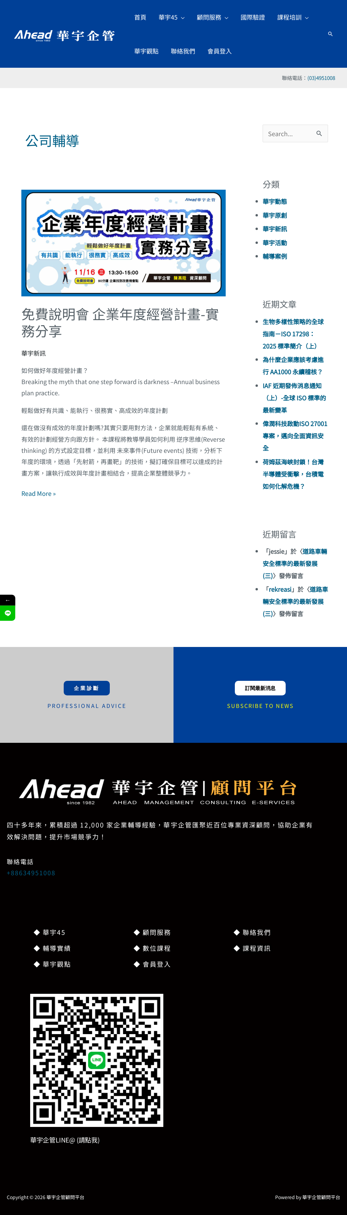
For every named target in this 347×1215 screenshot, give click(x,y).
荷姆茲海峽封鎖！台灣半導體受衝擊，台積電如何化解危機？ (293, 473)
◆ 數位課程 (152, 947)
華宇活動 (275, 242)
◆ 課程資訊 (252, 947)
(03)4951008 (321, 77)
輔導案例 (275, 256)
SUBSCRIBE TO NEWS (260, 705)
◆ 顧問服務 (152, 932)
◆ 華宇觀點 (52, 963)
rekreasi (280, 589)
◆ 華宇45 (50, 932)
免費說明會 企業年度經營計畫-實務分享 (120, 322)
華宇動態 (275, 201)
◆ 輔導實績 (52, 947)
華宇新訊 (33, 353)
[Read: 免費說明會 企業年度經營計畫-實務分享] (123, 242)
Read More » (38, 493)
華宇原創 (275, 215)
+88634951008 (31, 872)
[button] (171, 17)
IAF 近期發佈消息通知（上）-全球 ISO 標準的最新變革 (294, 397)
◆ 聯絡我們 (252, 932)
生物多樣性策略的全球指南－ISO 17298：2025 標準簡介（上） (293, 333)
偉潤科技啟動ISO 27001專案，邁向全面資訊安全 (295, 435)
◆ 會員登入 (152, 963)
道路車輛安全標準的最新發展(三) (295, 563)
